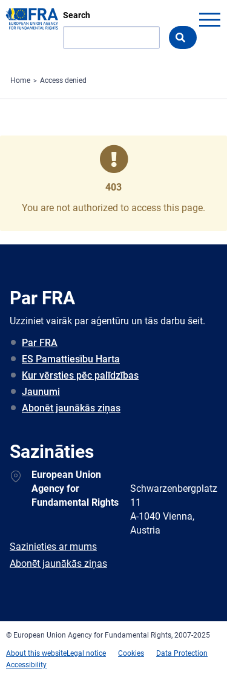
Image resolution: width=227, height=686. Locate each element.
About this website (36, 653)
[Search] (111, 37)
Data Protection (182, 653)
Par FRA (40, 342)
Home (20, 80)
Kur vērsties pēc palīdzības (80, 375)
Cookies (131, 653)
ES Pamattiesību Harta (71, 359)
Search (76, 15)
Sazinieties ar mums (53, 546)
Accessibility (26, 665)
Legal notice (86, 653)
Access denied (63, 80)
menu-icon (209, 19)
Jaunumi (41, 391)
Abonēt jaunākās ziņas (71, 408)
